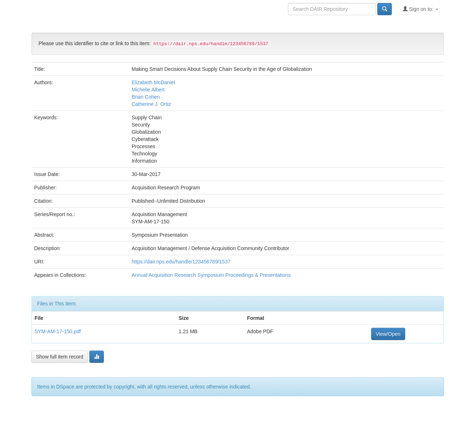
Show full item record (60, 357)
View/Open (388, 334)
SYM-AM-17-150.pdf (58, 331)
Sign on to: (420, 9)
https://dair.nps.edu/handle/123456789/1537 (181, 262)
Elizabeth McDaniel (153, 82)
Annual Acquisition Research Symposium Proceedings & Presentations (211, 275)
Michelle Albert (148, 90)
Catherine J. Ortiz (151, 104)
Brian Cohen (146, 97)
